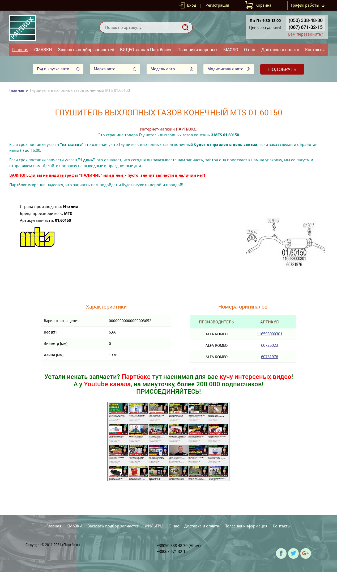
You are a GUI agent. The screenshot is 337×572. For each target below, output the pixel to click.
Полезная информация (245, 525)
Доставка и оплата (280, 49)
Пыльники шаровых (197, 49)
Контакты (315, 49)
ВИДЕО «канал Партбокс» (145, 49)
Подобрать (282, 69)
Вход (191, 5)
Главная (20, 49)
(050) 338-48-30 (306, 20)
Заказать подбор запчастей (86, 49)
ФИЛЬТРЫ (154, 525)
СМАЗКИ (43, 49)
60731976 (269, 356)
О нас (249, 49)
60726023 (269, 345)
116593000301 (269, 333)
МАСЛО (230, 49)
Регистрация (217, 5)
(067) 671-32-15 (306, 27)
